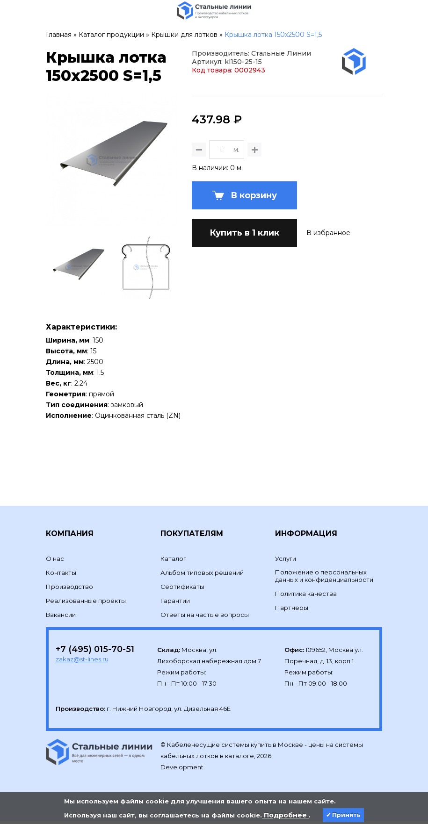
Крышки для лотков (184, 34)
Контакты (61, 575)
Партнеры (291, 610)
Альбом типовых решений (202, 575)
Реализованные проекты (86, 603)
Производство (69, 589)
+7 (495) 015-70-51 (95, 652)
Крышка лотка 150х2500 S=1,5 (273, 34)
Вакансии (61, 617)
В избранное (328, 278)
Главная (59, 34)
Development (182, 770)
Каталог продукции (111, 34)
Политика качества (306, 596)
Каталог (173, 561)
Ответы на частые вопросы (204, 617)
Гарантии (175, 603)
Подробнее (285, 815)
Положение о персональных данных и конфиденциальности (324, 578)
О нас (55, 561)
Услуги (285, 561)
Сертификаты (182, 589)
